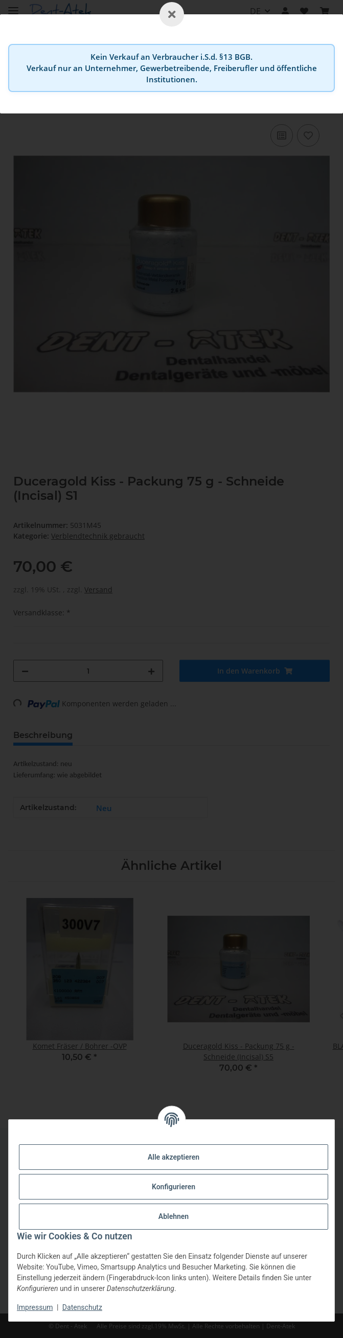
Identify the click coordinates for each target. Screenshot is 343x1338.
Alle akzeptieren (173, 1157)
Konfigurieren (173, 1187)
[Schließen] (171, 14)
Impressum (35, 1307)
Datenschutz (82, 1307)
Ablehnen (173, 1216)
